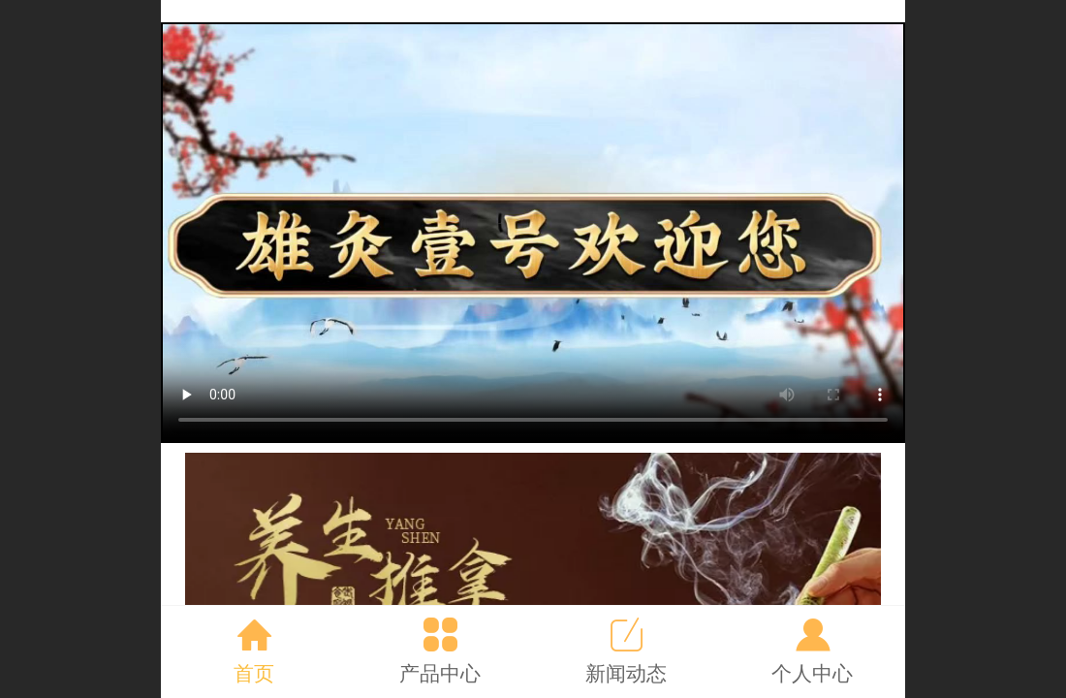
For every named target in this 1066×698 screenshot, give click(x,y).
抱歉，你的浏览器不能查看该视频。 (533, 232)
